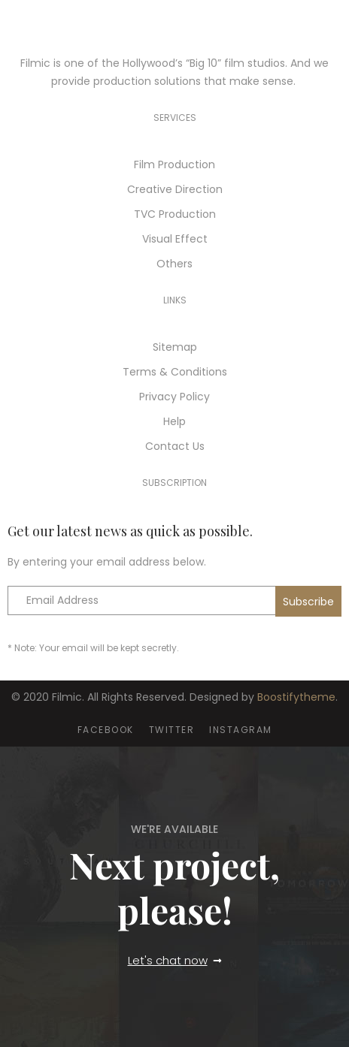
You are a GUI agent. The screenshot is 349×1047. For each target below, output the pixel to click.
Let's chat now (168, 960)
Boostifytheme (296, 697)
